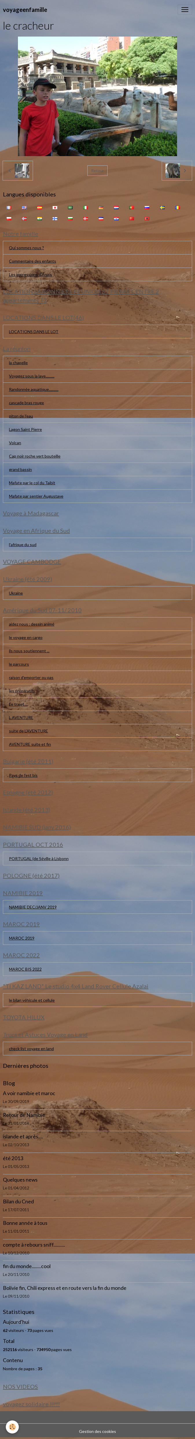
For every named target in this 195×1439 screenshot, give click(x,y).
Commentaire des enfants (32, 261)
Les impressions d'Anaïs (30, 274)
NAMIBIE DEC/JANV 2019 (33, 906)
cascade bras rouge (26, 402)
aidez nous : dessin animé (31, 624)
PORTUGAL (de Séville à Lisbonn (39, 858)
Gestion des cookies (97, 1431)
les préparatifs (22, 690)
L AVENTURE (21, 717)
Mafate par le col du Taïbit (32, 482)
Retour (97, 170)
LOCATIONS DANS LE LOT (33, 331)
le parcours (19, 664)
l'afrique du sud (22, 544)
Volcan (15, 442)
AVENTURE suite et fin (30, 744)
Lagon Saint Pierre (25, 429)
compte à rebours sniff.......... (34, 1245)
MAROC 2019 (21, 938)
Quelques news (20, 1180)
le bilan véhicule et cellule (32, 1000)
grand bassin (20, 469)
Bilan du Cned (18, 1201)
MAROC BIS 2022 (25, 969)
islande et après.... (23, 1136)
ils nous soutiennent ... (29, 650)
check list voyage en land (31, 1048)
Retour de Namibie (24, 1115)
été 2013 (13, 1158)
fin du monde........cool (27, 1266)
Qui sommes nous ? (26, 247)
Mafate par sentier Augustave (36, 496)
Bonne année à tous (25, 1223)
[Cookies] (12, 1426)
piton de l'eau (21, 416)
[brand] (25, 9)
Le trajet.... (18, 704)
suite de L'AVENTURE (28, 730)
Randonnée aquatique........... (33, 389)
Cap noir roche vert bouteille (34, 456)
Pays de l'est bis (23, 775)
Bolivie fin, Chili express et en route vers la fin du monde (64, 1288)
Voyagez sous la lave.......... (31, 375)
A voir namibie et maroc (29, 1093)
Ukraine (16, 593)
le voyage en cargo (26, 637)
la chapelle (18, 362)
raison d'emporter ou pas (31, 677)
